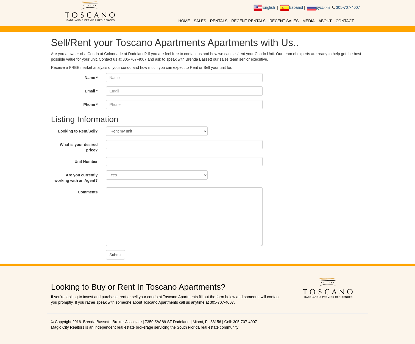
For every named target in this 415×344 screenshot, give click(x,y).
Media (308, 21)
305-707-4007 (347, 7)
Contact (345, 21)
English (264, 7)
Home (184, 21)
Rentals (219, 21)
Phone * (90, 104)
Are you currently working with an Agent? (76, 178)
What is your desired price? (79, 147)
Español (291, 7)
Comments (88, 192)
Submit (116, 255)
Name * (91, 77)
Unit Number (86, 161)
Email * (91, 91)
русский (318, 7)
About (325, 21)
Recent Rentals (248, 21)
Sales (200, 21)
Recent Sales (284, 21)
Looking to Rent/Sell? (78, 131)
